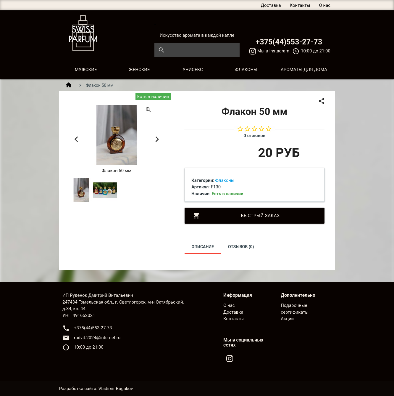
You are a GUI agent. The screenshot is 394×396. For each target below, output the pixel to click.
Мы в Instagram (269, 51)
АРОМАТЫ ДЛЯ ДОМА (304, 69)
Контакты (300, 5)
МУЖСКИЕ (86, 69)
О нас (324, 5)
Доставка (271, 5)
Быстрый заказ (236, 216)
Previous (76, 139)
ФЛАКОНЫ (246, 69)
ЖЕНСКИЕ (139, 69)
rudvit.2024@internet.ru (97, 337)
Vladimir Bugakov (115, 388)
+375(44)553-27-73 (289, 42)
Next (157, 139)
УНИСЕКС (193, 69)
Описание (203, 246)
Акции (287, 318)
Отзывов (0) (241, 246)
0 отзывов (254, 135)
